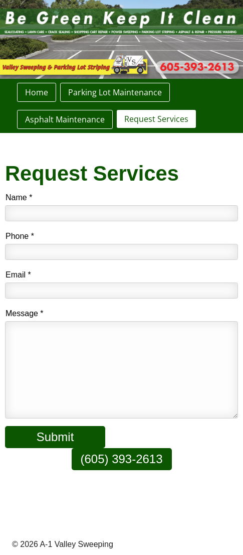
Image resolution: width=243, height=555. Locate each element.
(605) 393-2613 (121, 459)
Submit (55, 437)
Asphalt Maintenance (65, 119)
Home (36, 92)
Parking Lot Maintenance (115, 92)
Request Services (156, 118)
